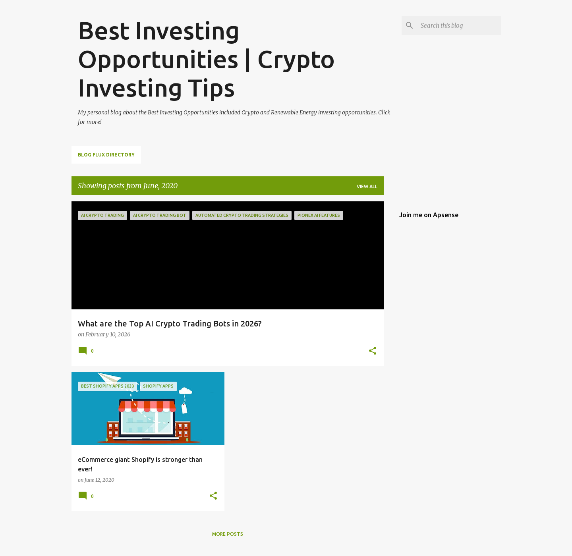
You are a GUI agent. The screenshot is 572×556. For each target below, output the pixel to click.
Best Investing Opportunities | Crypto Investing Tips (206, 58)
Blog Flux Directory (106, 154)
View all (367, 186)
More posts (227, 534)
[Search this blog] (459, 25)
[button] (372, 351)
